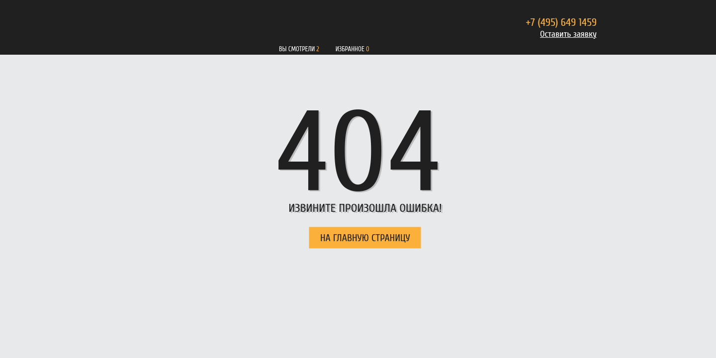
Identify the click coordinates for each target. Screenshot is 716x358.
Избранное (350, 49)
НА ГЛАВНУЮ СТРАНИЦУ (365, 238)
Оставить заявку (568, 34)
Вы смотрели (297, 49)
